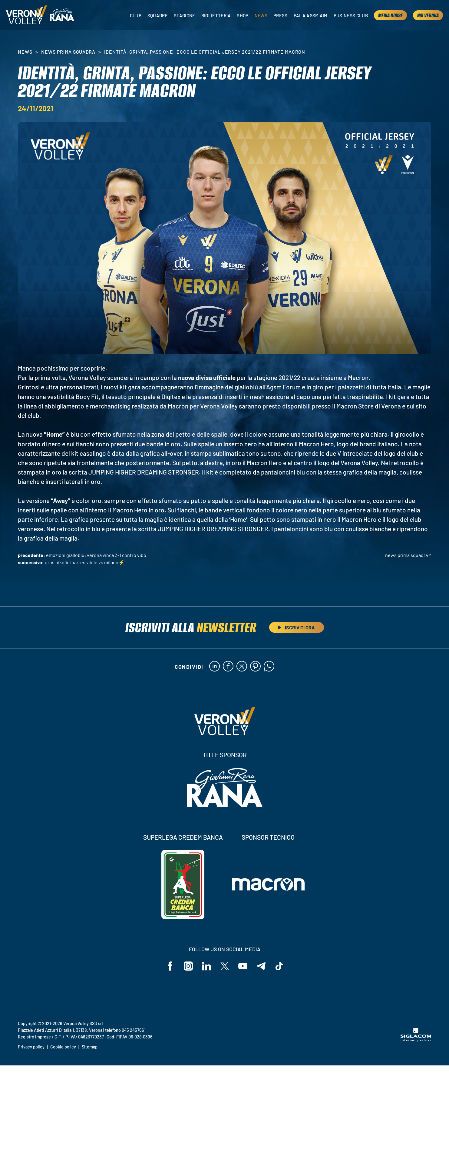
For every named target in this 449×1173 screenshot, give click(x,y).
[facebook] (228, 666)
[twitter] (241, 666)
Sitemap (89, 1046)
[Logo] (26, 15)
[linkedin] (214, 666)
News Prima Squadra (68, 52)
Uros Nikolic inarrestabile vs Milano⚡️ (84, 562)
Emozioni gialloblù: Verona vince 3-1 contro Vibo (96, 555)
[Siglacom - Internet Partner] (416, 1040)
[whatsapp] (269, 666)
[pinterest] (255, 666)
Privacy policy (31, 1046)
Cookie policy (63, 1046)
